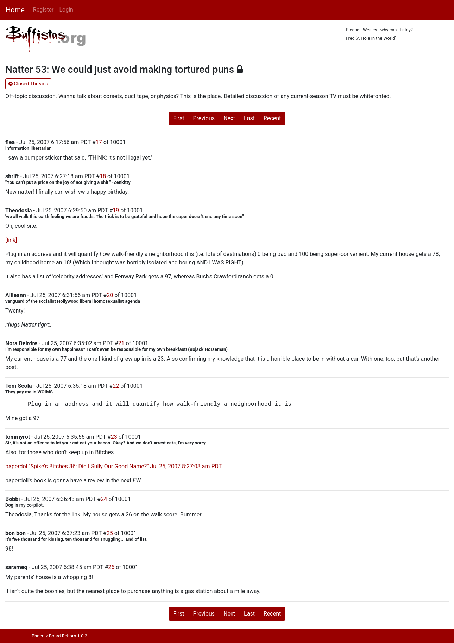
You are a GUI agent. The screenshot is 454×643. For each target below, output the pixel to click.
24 (104, 499)
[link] (11, 240)
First (178, 118)
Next (229, 118)
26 (111, 567)
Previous (204, 118)
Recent (272, 118)
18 (103, 176)
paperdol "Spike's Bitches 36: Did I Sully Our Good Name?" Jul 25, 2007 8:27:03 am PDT (113, 466)
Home (15, 10)
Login (66, 9)
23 (114, 436)
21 (121, 343)
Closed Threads (28, 83)
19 (116, 210)
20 (110, 295)
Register (43, 9)
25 (110, 533)
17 (99, 142)
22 (116, 385)
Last (249, 118)
